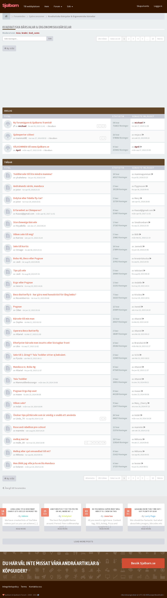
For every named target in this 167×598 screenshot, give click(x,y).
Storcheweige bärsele (25, 222)
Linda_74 (20, 418)
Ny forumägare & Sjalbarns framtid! (32, 122)
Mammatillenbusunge (26, 382)
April (18, 150)
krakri (25, 32)
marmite (20, 430)
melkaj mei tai (20, 439)
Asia (18, 32)
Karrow (19, 237)
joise (18, 189)
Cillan (18, 310)
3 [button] (133, 38)
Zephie (19, 322)
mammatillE (21, 138)
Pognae (17, 306)
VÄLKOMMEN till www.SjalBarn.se (31, 146)
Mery (137, 198)
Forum (58, 6)
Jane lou (108, 516)
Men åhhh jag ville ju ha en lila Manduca (34, 463)
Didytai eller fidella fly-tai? (28, 198)
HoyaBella (21, 225)
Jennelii (138, 246)
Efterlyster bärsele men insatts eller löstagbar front (41, 342)
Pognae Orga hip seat (25, 390)
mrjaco (138, 134)
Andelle (138, 282)
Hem (47, 6)
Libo (18, 346)
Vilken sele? (19, 403)
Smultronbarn (141, 222)
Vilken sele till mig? (23, 234)
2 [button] (128, 38)
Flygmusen (140, 186)
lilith (136, 234)
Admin (25, 516)
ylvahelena (21, 177)
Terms (24, 586)
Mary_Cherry (141, 403)
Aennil (137, 306)
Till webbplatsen (32, 6)
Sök (70, 6)
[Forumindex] (6, 16)
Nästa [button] (160, 38)
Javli (18, 261)
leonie (138, 463)
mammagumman (143, 174)
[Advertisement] (83, 79)
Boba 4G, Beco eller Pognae (28, 258)
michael (22, 126)
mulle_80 (20, 442)
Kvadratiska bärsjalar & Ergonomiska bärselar (37, 27)
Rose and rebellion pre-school (29, 427)
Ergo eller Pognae (23, 282)
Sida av (115, 38)
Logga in (158, 6)
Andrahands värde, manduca (28, 186)
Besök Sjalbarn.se (143, 563)
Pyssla (19, 358)
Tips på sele (19, 270)
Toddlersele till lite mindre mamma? (32, 174)
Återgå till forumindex (14, 488)
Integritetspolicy (10, 586)
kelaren (19, 466)
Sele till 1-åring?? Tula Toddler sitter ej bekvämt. (39, 354)
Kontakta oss (35, 586)
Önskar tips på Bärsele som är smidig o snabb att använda (44, 415)
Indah (18, 406)
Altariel (138, 318)
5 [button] (142, 38)
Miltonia (138, 439)
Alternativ (90, 478)
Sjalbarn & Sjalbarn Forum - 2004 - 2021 (21, 595)
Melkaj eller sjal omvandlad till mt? (32, 451)
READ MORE (21, 528)
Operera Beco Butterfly (26, 330)
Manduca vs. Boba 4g (24, 366)
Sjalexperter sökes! (23, 134)
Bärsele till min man (23, 318)
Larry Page (150, 516)
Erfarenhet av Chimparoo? (27, 210)
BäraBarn (52, 126)
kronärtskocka (142, 258)
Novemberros (23, 298)
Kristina (138, 294)
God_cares (34, 32)
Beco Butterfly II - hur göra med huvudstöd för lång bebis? (44, 294)
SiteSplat (66, 516)
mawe (19, 394)
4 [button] (137, 38)
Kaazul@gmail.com (25, 213)
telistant (139, 270)
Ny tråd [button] (9, 48)
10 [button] (153, 38)
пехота (19, 286)
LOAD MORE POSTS (83, 541)
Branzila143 (140, 342)
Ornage (19, 249)
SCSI (137, 354)
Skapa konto (143, 6)
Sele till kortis (21, 246)
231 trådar (102, 38)
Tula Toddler (20, 378)
